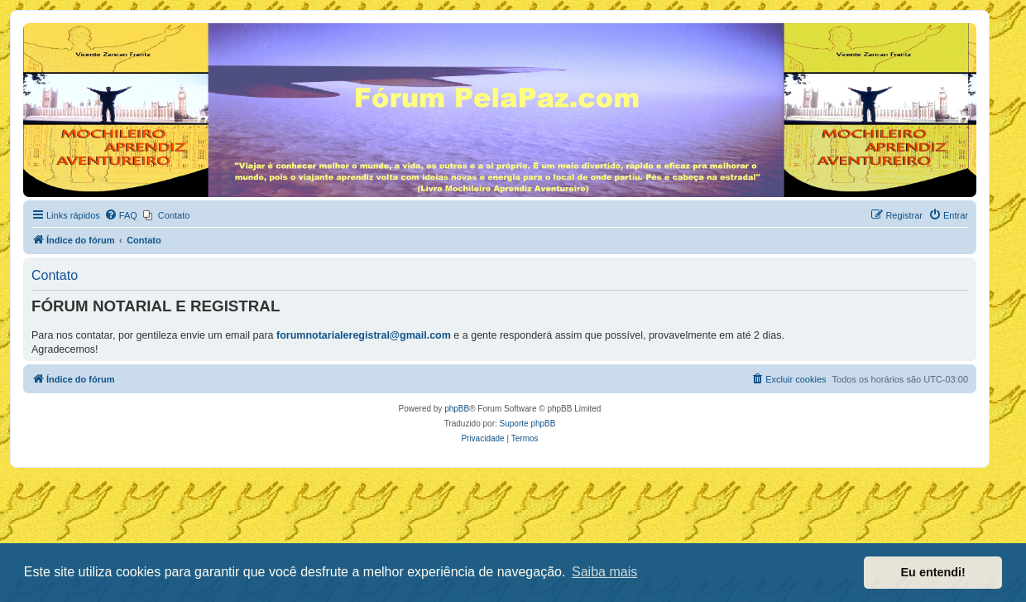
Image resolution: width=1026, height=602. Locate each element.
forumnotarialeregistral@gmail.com (363, 335)
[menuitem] (120, 215)
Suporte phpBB (528, 423)
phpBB (456, 408)
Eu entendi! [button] (933, 572)
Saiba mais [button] (604, 572)
